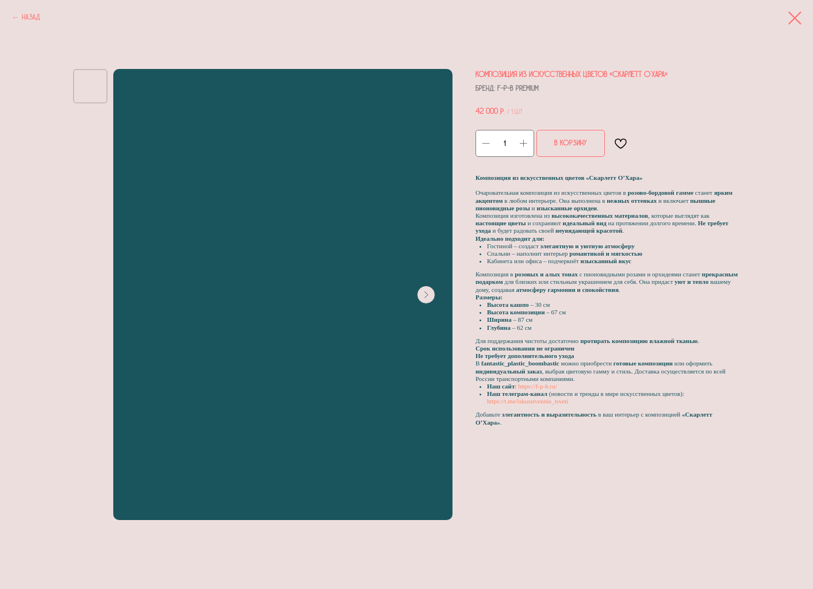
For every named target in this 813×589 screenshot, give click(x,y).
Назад (31, 17)
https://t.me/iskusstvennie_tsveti (527, 401)
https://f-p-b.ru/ (537, 386)
